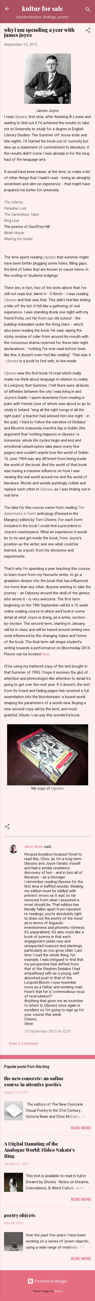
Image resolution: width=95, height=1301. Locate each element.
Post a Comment (23, 1043)
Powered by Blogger (47, 1281)
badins (58, 1291)
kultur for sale (42, 8)
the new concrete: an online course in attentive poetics (34, 1081)
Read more (81, 1128)
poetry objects (19, 1215)
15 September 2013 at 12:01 (47, 1031)
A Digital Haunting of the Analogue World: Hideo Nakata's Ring (39, 1150)
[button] (88, 31)
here (45, 654)
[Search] (88, 10)
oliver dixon (33, 846)
